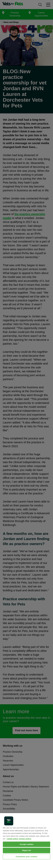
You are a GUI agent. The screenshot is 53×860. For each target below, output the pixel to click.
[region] (26, 836)
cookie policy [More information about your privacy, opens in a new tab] (12, 839)
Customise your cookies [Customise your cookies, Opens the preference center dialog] (26, 857)
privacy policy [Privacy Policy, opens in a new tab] (25, 839)
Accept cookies (26, 844)
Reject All (26, 850)
